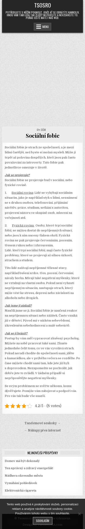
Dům (43, 130)
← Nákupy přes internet (42, 430)
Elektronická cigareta (20, 490)
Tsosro (42, 5)
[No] (79, 514)
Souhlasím (42, 520)
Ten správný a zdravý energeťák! (29, 468)
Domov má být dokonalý (22, 461)
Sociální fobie (42, 135)
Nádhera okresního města (24, 475)
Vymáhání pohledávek (21, 483)
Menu (45, 26)
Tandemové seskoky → (42, 423)
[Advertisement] (42, 77)
